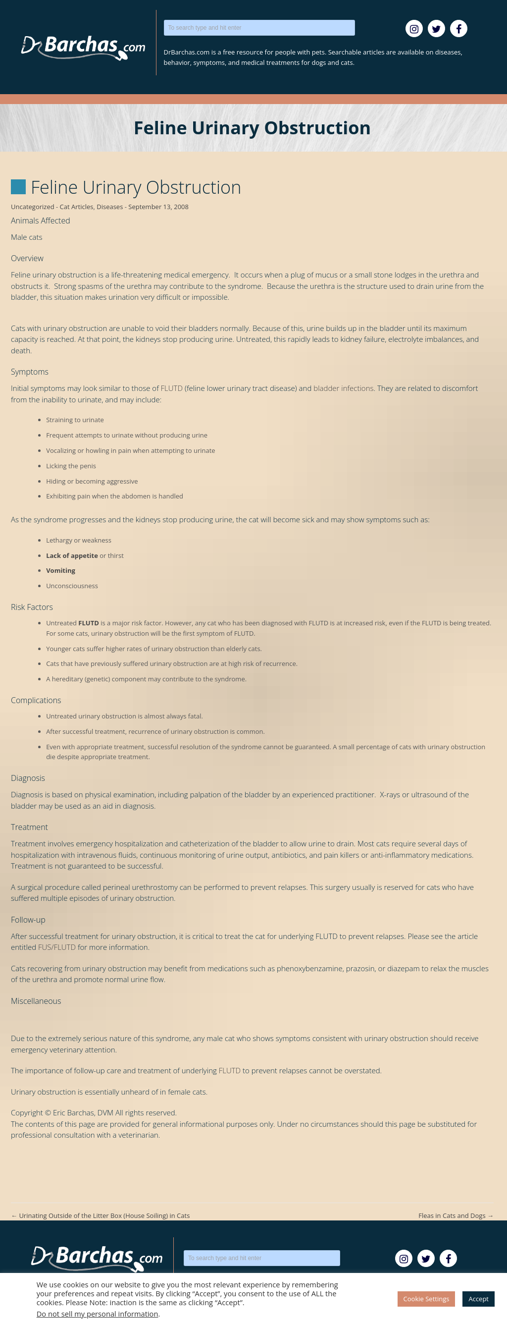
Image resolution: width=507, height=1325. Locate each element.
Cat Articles (77, 206)
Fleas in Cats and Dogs (456, 1215)
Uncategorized (32, 206)
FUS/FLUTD (57, 947)
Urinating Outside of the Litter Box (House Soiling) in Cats (100, 1215)
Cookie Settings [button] (427, 1298)
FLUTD (172, 388)
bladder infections (343, 388)
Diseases (110, 206)
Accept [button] (478, 1298)
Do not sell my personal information (97, 1314)
